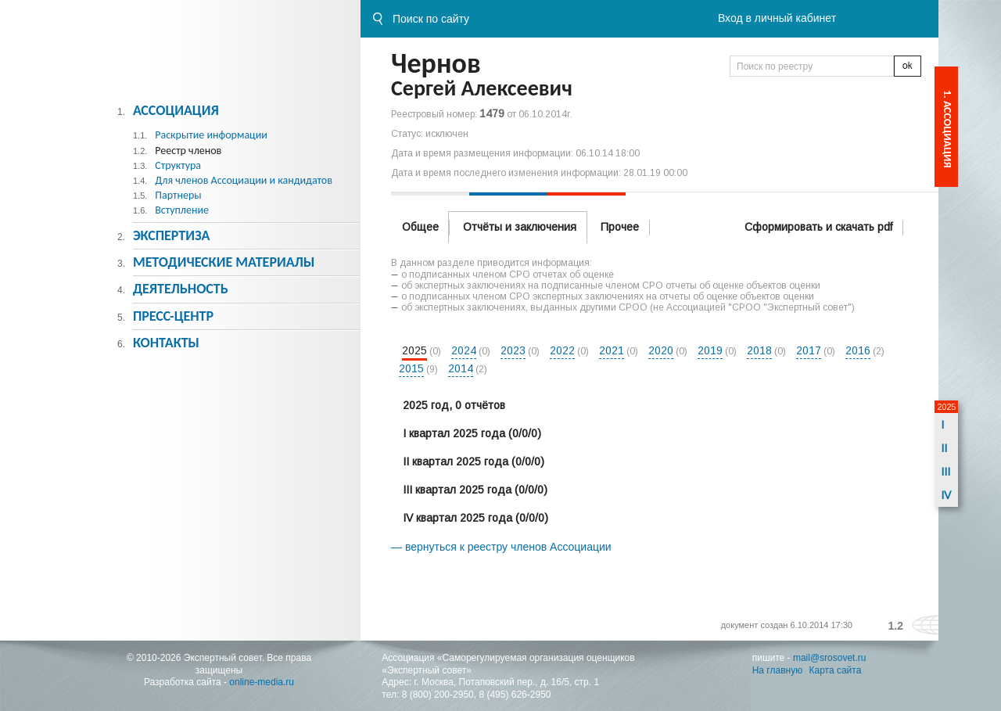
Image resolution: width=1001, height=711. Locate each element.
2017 (808, 350)
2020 (660, 350)
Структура (178, 165)
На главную (777, 670)
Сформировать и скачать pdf (818, 227)
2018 (759, 350)
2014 (460, 368)
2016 (857, 350)
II (944, 448)
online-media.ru (261, 682)
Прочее (620, 227)
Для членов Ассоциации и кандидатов (243, 180)
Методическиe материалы (223, 262)
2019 (710, 350)
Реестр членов (188, 150)
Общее (420, 227)
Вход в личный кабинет (777, 18)
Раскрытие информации (211, 135)
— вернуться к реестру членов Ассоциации (501, 546)
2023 (513, 350)
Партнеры (178, 195)
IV (946, 495)
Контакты (166, 342)
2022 (562, 350)
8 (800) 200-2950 (438, 694)
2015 (411, 368)
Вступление (182, 210)
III (945, 471)
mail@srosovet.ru (829, 657)
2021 (611, 350)
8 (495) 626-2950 (515, 694)
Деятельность (180, 288)
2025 (414, 350)
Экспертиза (171, 235)
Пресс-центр (173, 316)
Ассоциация (176, 110)
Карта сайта (835, 670)
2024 (463, 350)
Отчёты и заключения (519, 227)
